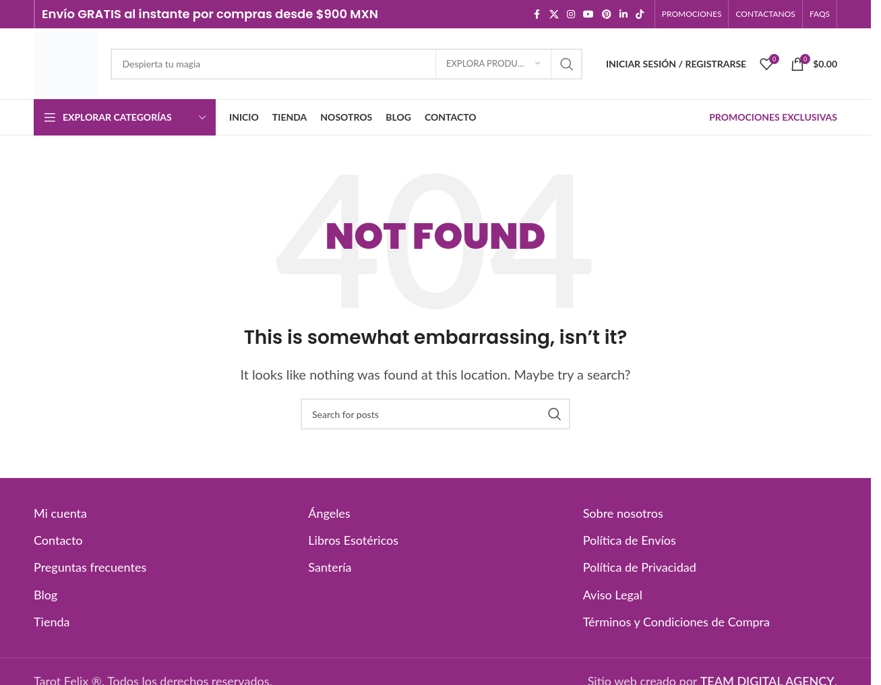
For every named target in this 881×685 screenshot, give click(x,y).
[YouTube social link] (588, 14)
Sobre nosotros (623, 513)
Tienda (51, 621)
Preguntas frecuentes (90, 567)
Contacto (58, 540)
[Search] (346, 64)
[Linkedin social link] (623, 14)
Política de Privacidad (639, 567)
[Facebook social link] (537, 14)
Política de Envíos (629, 540)
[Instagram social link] (571, 14)
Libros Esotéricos (353, 540)
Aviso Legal (612, 594)
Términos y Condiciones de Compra (676, 621)
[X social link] (554, 14)
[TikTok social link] (640, 14)
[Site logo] (65, 62)
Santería (329, 567)
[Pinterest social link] (606, 14)
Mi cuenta (60, 513)
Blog (45, 594)
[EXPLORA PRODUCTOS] (493, 64)
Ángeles (329, 513)
